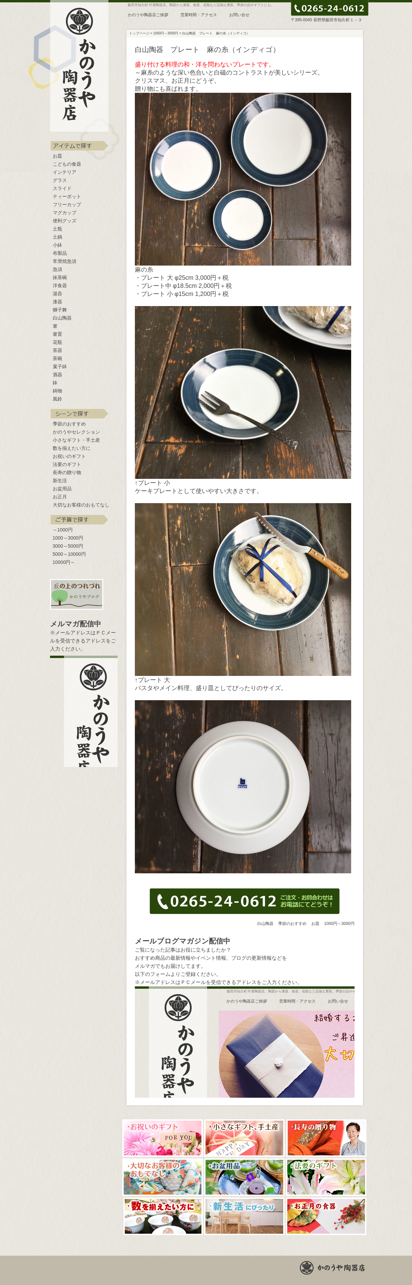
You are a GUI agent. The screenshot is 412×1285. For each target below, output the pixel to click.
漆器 (57, 301)
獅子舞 (60, 309)
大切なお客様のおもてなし (81, 505)
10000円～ (64, 562)
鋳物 (57, 390)
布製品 (60, 253)
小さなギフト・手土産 (76, 440)
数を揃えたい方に (72, 448)
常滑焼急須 (64, 261)
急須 (57, 269)
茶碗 (57, 358)
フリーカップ (67, 204)
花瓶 (57, 342)
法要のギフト (67, 464)
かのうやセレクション (76, 432)
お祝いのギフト (69, 456)
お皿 (57, 156)
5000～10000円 (69, 554)
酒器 (57, 374)
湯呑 (57, 293)
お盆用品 (62, 488)
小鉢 (57, 245)
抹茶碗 (60, 277)
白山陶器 (62, 318)
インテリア (64, 172)
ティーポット (67, 196)
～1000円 (63, 529)
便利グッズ (64, 220)
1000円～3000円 (339, 923)
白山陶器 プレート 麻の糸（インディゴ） (216, 33)
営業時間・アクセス (198, 14)
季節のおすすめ (69, 424)
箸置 (57, 334)
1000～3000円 (68, 538)
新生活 (60, 480)
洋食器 (60, 285)
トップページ (139, 33)
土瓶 (57, 228)
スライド (62, 188)
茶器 (57, 350)
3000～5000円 (68, 546)
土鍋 (57, 237)
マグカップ (64, 212)
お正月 (60, 496)
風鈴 (57, 399)
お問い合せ (239, 14)
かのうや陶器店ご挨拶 (148, 14)
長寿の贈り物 (67, 472)
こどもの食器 (67, 164)
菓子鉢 (60, 366)
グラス (60, 180)
